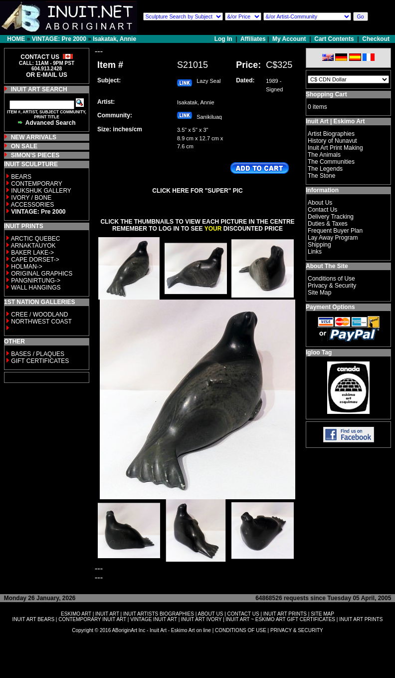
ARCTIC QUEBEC (35, 238)
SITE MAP (322, 614)
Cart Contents (334, 38)
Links (315, 251)
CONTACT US (243, 614)
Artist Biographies (331, 133)
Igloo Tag (319, 352)
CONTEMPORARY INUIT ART (92, 619)
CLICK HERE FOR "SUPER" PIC (197, 190)
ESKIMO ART (76, 614)
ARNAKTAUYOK (33, 245)
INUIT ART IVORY (201, 619)
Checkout (376, 38)
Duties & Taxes (328, 223)
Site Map (319, 292)
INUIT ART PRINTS (285, 614)
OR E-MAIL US (46, 74)
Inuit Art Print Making (335, 147)
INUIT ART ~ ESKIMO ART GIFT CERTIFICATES (280, 619)
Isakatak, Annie (114, 38)
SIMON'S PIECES (35, 155)
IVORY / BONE (31, 197)
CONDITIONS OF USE (240, 630)
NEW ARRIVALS (33, 137)
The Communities (331, 161)
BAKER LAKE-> (32, 252)
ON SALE (24, 146)
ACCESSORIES (32, 204)
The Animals (324, 154)
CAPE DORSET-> (35, 259)
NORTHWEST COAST (40, 321)
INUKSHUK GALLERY (41, 190)
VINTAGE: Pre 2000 (59, 38)
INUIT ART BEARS (33, 619)
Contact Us (322, 209)
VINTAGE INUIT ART (153, 619)
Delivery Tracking (331, 216)
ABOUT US (210, 614)
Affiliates (253, 38)
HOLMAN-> (26, 266)
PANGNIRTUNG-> (35, 280)
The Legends (325, 168)
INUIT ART (107, 614)
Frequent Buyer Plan (335, 230)
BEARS (21, 176)
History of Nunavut (332, 140)
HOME (16, 38)
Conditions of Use (331, 278)
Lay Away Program (333, 237)
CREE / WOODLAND (38, 314)
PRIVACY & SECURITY (296, 630)
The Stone (321, 175)
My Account (289, 38)
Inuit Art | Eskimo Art (335, 121)
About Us (320, 202)
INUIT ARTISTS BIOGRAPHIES (158, 614)
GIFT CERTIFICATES (40, 360)
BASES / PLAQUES (37, 353)
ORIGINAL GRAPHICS (41, 273)
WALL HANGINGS (35, 287)
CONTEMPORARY (36, 183)
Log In (224, 38)
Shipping (319, 244)
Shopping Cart (326, 94)
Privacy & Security (332, 285)
